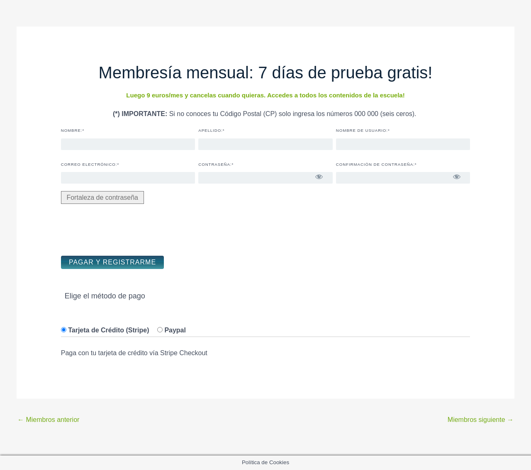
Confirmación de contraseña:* (376, 164)
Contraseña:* (216, 164)
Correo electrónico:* (90, 164)
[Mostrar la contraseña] (319, 177)
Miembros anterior (48, 419)
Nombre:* (73, 130)
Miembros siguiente (481, 419)
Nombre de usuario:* (363, 130)
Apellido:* (211, 130)
